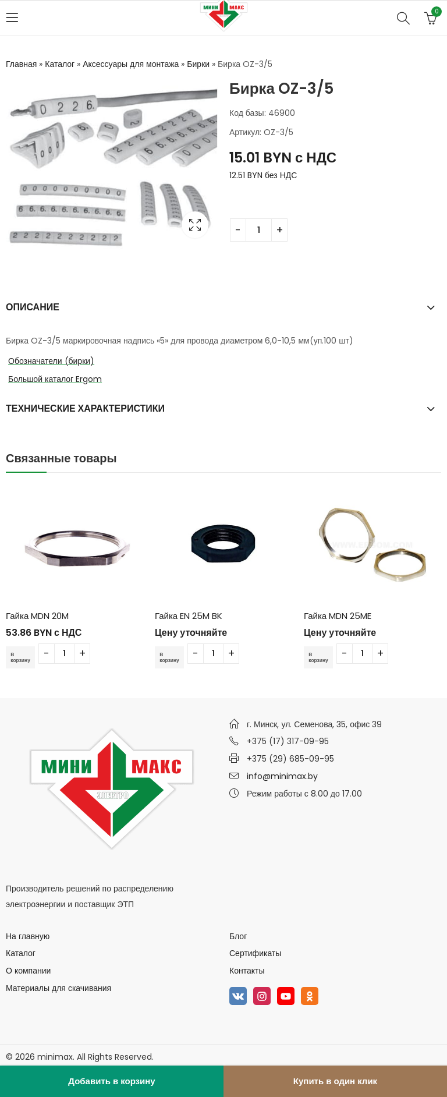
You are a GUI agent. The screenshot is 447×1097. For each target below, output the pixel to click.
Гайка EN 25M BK (188, 616)
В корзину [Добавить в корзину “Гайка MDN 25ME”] (321, 657)
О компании (28, 970)
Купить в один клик (335, 1081)
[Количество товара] (259, 230)
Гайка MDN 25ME (337, 616)
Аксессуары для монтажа (131, 64)
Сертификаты (255, 953)
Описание (32, 307)
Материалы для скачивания (58, 988)
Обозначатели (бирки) (51, 361)
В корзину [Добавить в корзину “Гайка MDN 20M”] (23, 657)
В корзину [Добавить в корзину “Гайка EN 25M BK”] (172, 657)
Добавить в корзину (111, 1081)
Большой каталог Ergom (55, 379)
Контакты (246, 970)
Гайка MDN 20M (37, 616)
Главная (21, 64)
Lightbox (195, 224)
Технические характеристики (85, 408)
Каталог (59, 64)
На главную (27, 936)
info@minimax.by (282, 776)
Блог (238, 936)
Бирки (198, 64)
